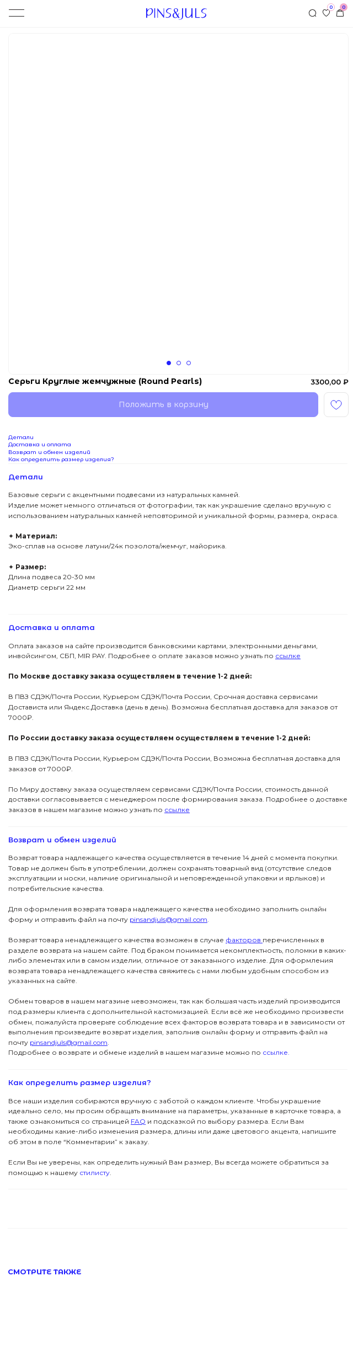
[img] (340, 13)
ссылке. (275, 1052)
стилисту (94, 1172)
